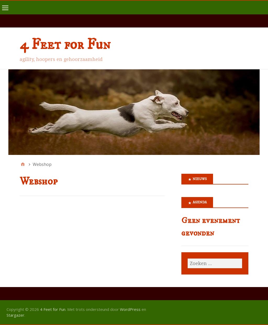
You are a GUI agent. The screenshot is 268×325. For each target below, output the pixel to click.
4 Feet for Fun (65, 45)
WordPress (130, 309)
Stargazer (15, 315)
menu (6, 11)
